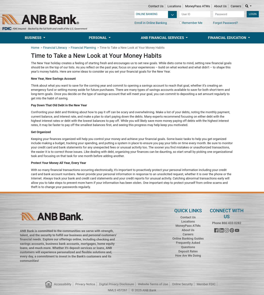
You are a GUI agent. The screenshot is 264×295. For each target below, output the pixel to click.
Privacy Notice (85, 284)
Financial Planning (83, 47)
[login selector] (156, 14)
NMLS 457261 (117, 290)
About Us (220, 6)
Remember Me (192, 23)
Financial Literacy (55, 47)
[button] (248, 6)
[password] (228, 14)
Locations (174, 6)
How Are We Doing (188, 255)
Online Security (182, 284)
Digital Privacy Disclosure (116, 284)
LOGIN (253, 14)
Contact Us (155, 6)
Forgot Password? (225, 23)
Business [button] (33, 38)
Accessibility (62, 284)
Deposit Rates (188, 251)
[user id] (194, 14)
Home (35, 47)
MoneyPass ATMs (197, 6)
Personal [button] (98, 38)
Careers (236, 6)
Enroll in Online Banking (151, 23)
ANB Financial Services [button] (163, 38)
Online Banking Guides (188, 238)
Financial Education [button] (227, 38)
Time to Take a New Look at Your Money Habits (132, 47)
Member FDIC (206, 284)
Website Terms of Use (153, 284)
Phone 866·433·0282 (226, 223)
